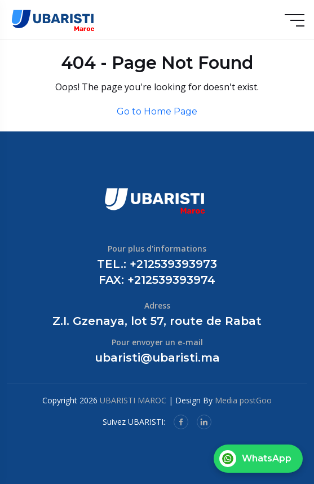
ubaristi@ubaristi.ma (157, 357)
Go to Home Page (157, 111)
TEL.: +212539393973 (157, 264)
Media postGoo (243, 400)
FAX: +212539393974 (157, 280)
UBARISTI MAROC (133, 400)
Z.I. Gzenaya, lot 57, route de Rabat (157, 321)
